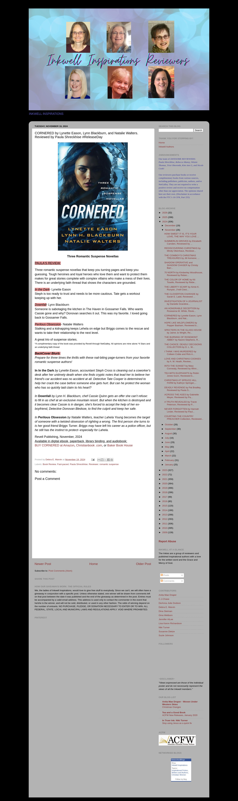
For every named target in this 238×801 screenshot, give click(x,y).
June (167, 442)
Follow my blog (181, 779)
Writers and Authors (180, 773)
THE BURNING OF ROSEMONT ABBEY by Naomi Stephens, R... (182, 338)
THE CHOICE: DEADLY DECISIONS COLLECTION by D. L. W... (183, 345)
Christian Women (179, 775)
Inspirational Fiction (180, 770)
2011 (165, 523)
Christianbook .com (89, 445)
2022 (165, 474)
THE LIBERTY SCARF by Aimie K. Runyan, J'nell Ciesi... (181, 288)
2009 (165, 532)
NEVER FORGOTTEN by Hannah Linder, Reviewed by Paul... (181, 410)
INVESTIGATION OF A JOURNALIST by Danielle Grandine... (183, 302)
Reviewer (93, 464)
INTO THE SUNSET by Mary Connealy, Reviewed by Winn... (181, 367)
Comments (167, 581)
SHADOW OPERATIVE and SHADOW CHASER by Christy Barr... (181, 265)
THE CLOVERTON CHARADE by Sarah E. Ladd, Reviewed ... (181, 295)
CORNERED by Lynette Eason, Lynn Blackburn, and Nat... (183, 317)
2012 (165, 519)
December (170, 225)
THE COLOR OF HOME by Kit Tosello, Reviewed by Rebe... (180, 281)
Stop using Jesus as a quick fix (177, 723)
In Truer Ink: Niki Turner (175, 720)
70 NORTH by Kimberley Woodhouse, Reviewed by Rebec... (183, 273)
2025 (165, 217)
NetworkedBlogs (178, 760)
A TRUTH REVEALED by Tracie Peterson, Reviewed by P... (180, 403)
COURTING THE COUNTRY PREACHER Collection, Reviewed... (183, 417)
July (167, 438)
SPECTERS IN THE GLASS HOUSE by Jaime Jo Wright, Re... (183, 331)
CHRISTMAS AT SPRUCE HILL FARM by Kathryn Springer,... (180, 381)
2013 (165, 514)
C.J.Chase (164, 599)
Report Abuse (167, 541)
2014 (165, 510)
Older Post (143, 564)
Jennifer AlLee (166, 619)
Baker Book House (120, 445)
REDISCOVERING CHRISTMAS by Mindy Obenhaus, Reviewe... (182, 249)
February (170, 460)
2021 (165, 479)
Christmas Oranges (171, 707)
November (170, 230)
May (167, 447)
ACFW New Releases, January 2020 (179, 715)
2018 (165, 492)
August (169, 433)
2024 (165, 221)
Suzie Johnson (166, 635)
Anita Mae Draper (168, 595)
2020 (165, 483)
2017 (165, 497)
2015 (165, 505)
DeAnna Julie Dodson (170, 603)
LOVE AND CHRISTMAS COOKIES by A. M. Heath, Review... (182, 360)
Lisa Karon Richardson (170, 623)
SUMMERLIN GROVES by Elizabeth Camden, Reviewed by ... (183, 242)
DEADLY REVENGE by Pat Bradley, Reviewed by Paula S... (182, 388)
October (169, 424)
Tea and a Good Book (174, 712)
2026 (165, 212)
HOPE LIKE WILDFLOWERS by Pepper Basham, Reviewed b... (181, 324)
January (169, 464)
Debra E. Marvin (167, 607)
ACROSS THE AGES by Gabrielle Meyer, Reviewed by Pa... (181, 396)
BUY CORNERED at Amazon (54, 445)
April (167, 451)
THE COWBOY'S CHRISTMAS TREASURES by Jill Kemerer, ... (182, 256)
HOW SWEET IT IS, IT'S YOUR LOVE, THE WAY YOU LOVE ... (181, 235)
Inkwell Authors (166, 146)
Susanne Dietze (167, 631)
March (168, 455)
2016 (165, 501)
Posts (165, 575)
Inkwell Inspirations (180, 765)
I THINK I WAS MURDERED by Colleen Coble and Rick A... (180, 352)
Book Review (49, 464)
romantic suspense (109, 464)
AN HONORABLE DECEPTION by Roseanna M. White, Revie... (182, 309)
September (171, 429)
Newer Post (43, 564)
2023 (165, 470)
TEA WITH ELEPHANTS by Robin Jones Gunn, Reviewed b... (181, 374)
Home (93, 564)
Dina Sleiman (165, 611)
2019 (165, 488)
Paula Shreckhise (79, 464)
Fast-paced (63, 464)
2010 (165, 528)
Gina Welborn (166, 615)
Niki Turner (164, 627)
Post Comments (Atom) (60, 571)
